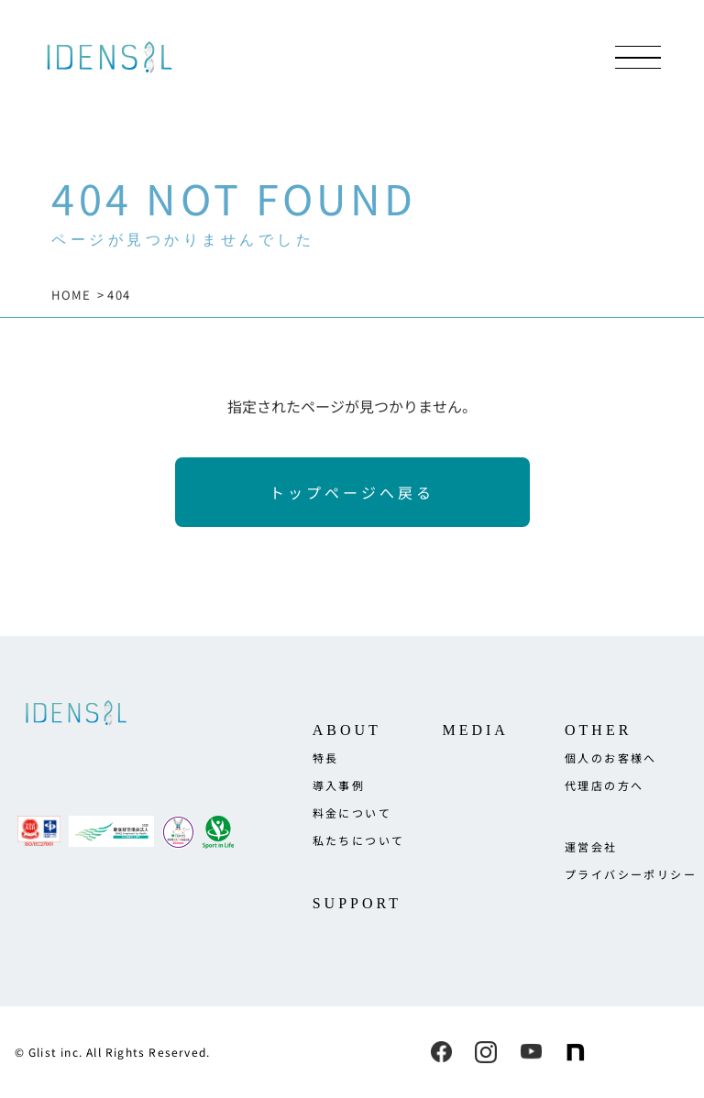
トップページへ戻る (352, 492)
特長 (326, 757)
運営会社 (591, 846)
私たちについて (359, 840)
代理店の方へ (604, 785)
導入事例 (339, 785)
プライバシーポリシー (631, 874)
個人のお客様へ (611, 757)
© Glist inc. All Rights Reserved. (113, 1052)
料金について (352, 812)
